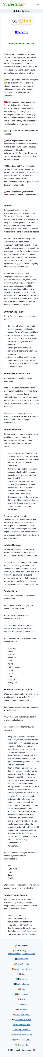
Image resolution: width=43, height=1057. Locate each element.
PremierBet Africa (22, 1025)
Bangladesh (23, 994)
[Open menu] (38, 4)
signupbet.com (14, 954)
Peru (23, 999)
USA (23, 974)
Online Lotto (22, 1045)
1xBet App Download (21, 1030)
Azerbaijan (22, 1009)
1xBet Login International (21, 1035)
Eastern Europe (22, 984)
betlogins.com (28, 954)
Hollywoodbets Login (21, 1040)
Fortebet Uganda (22, 1014)
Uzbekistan (23, 1004)
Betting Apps (22, 959)
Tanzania (23, 979)
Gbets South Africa (23, 1019)
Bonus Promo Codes (23, 969)
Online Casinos (22, 964)
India (23, 989)
